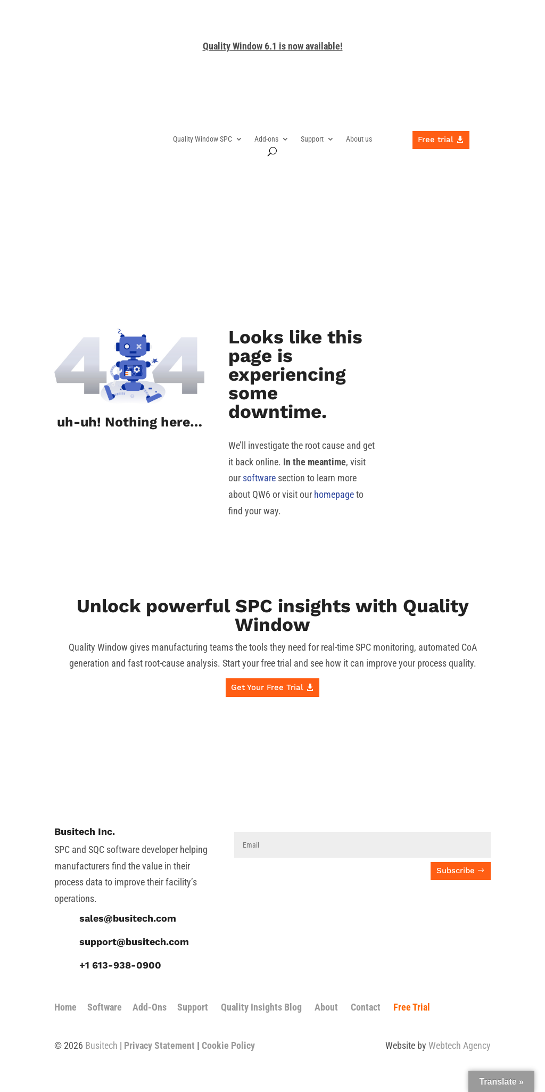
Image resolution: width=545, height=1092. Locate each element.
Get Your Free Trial (267, 687)
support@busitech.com (134, 941)
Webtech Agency (459, 1045)
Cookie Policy (228, 1045)
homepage (334, 494)
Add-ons (266, 139)
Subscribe (455, 870)
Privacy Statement (159, 1045)
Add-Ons (150, 1007)
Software (104, 1007)
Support (312, 139)
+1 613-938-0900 (120, 965)
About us (359, 139)
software (259, 477)
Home (65, 1007)
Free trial (435, 139)
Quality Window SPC (202, 139)
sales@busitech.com (127, 918)
